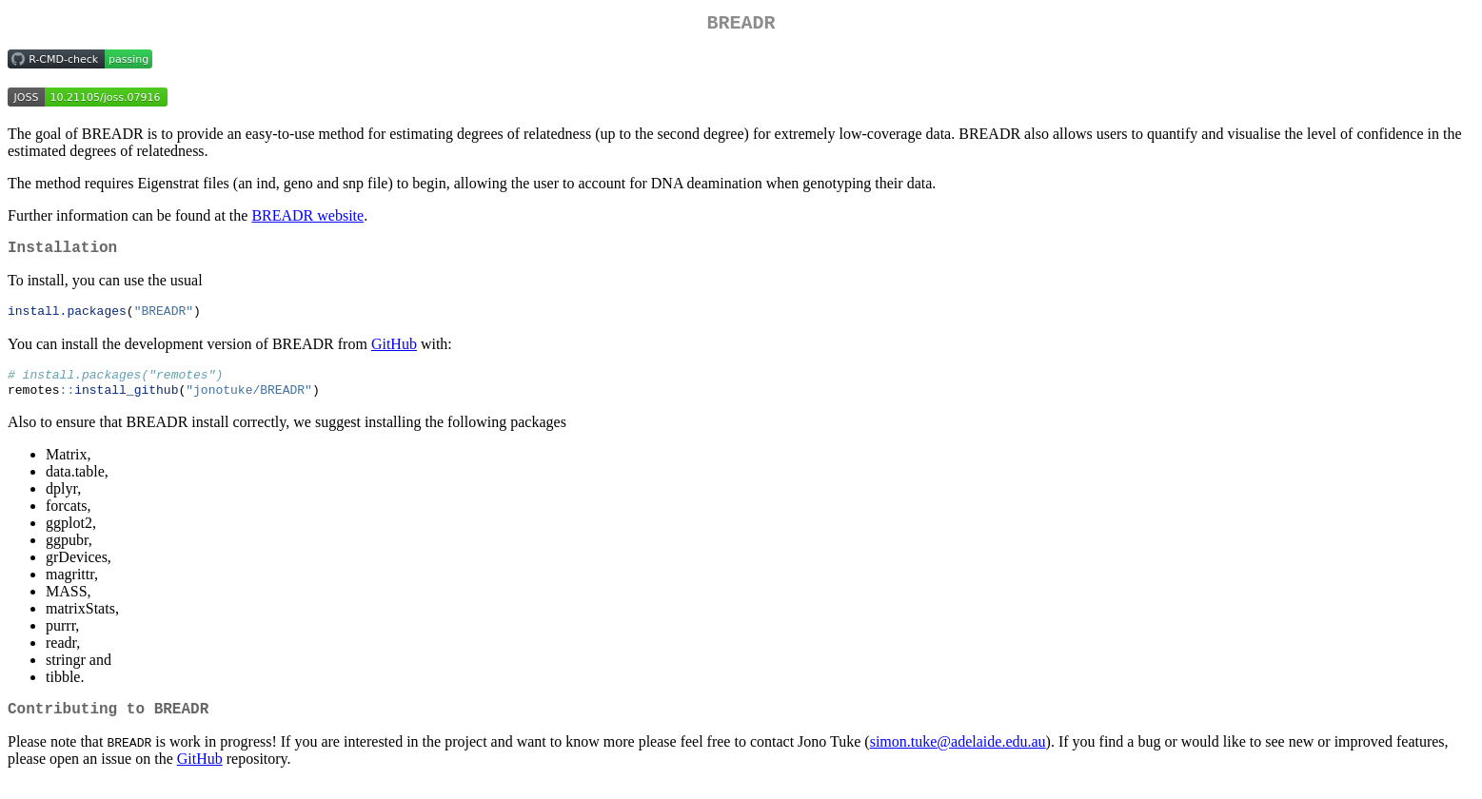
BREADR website (307, 219)
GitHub (394, 352)
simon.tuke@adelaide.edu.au (958, 758)
